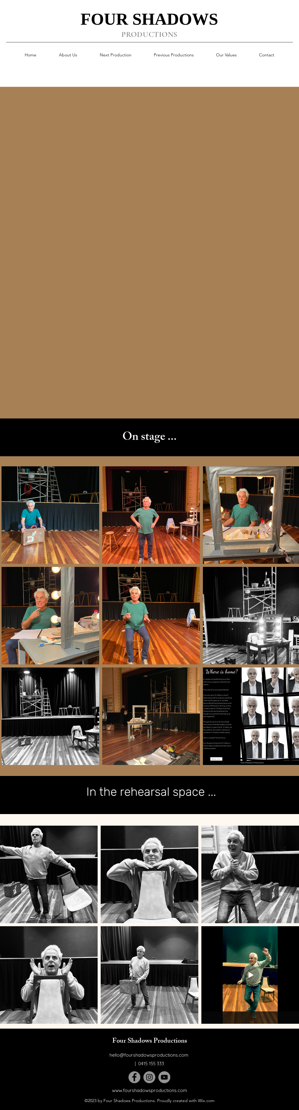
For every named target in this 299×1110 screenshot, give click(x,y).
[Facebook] (134, 1077)
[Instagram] (149, 1077)
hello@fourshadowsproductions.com (149, 1055)
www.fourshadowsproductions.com (149, 1090)
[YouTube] (164, 1077)
